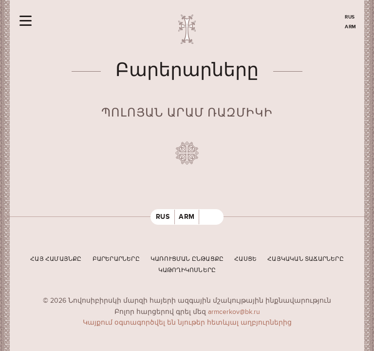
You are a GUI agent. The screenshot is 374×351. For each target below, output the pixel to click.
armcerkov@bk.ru (234, 312)
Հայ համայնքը (55, 259)
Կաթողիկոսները (187, 270)
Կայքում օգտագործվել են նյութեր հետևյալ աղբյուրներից (187, 322)
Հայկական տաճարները (305, 259)
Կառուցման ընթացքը (187, 259)
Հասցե (245, 259)
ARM (350, 26)
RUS (350, 17)
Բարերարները (116, 259)
